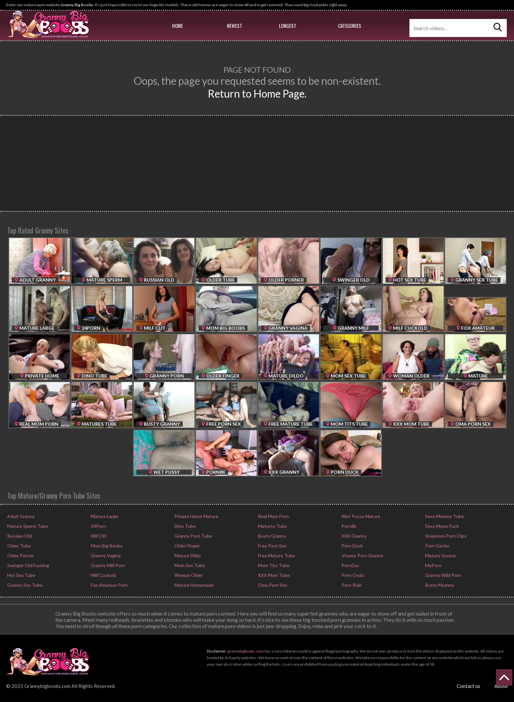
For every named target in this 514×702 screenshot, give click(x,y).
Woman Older (188, 575)
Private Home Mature (195, 516)
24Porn (98, 526)
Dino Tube (184, 526)
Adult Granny (20, 516)
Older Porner (20, 555)
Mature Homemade (193, 585)
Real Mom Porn (273, 516)
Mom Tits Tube (273, 565)
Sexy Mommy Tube (444, 516)
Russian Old (19, 536)
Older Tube (18, 545)
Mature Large (104, 516)
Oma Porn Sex (272, 585)
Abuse (501, 686)
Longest (287, 25)
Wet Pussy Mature (360, 516)
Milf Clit (98, 536)
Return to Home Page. (257, 93)
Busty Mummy (439, 585)
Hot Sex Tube (20, 575)
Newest (234, 25)
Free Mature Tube (276, 555)
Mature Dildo (187, 555)
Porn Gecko (436, 545)
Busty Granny (271, 536)
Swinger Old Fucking (27, 565)
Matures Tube (272, 526)
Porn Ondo (352, 575)
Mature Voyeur (440, 555)
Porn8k (348, 526)
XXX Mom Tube (273, 575)
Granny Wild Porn (442, 575)
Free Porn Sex (272, 545)
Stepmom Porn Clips (445, 536)
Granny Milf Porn (107, 565)
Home (177, 25)
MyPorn (432, 565)
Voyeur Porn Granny (362, 555)
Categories (349, 25)
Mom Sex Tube (189, 565)
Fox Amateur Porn (109, 585)
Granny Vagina (105, 555)
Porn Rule (351, 585)
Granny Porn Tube (192, 536)
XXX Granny (353, 536)
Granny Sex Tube (24, 585)
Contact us (468, 686)
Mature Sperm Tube (27, 526)
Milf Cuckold (103, 575)
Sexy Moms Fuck (441, 526)
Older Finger (186, 545)
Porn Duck (352, 545)
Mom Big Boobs (106, 545)
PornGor (350, 565)
